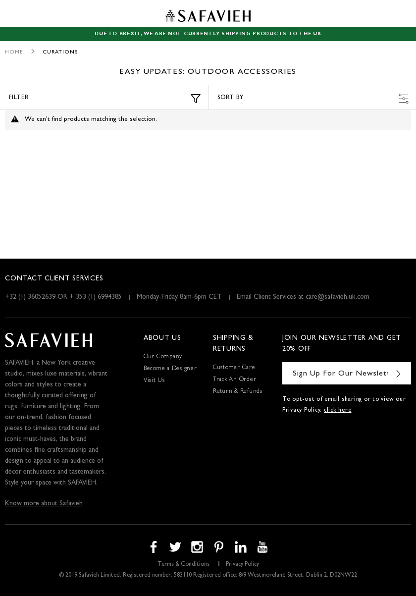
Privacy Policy (242, 565)
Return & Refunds (237, 392)
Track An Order (235, 380)
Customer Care (234, 368)
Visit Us (154, 381)
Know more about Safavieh (44, 503)
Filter (105, 99)
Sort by (313, 99)
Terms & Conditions (183, 565)
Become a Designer (170, 369)
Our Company (163, 357)
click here (338, 411)
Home (14, 52)
